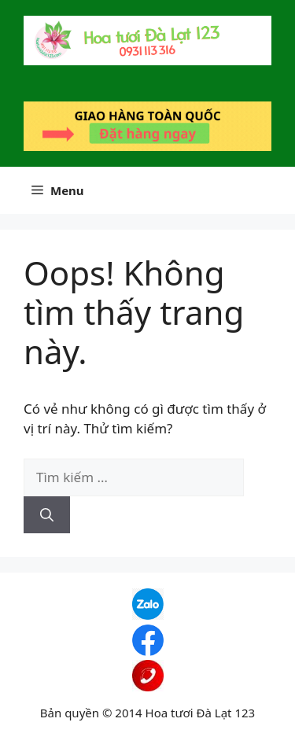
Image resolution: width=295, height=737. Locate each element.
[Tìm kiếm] (47, 515)
